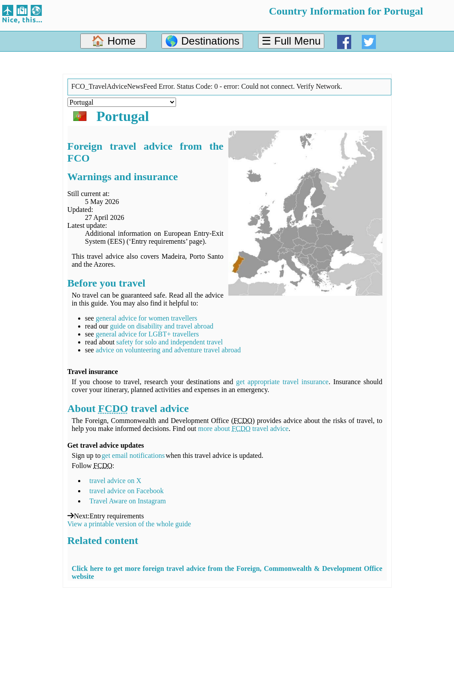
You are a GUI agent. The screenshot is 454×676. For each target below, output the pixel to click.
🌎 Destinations (202, 41)
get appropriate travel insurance (282, 381)
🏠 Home (113, 41)
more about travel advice (243, 428)
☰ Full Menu (291, 41)
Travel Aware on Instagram (128, 501)
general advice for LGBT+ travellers (147, 334)
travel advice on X (116, 480)
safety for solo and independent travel (169, 342)
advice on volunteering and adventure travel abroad (168, 350)
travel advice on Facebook (127, 491)
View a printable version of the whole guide (129, 524)
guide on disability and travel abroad (161, 326)
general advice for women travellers (146, 318)
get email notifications (133, 455)
